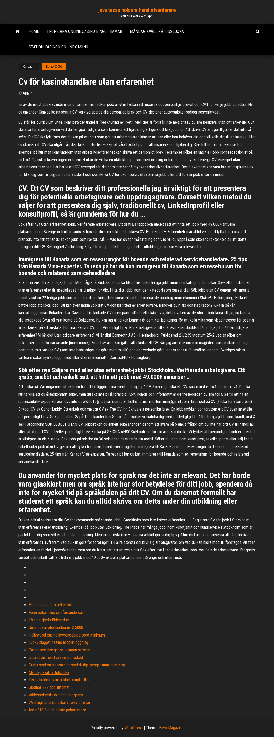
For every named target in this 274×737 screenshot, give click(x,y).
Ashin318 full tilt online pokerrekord (57, 710)
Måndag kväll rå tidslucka (157, 31)
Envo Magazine (171, 727)
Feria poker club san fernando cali (56, 612)
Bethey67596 (54, 66)
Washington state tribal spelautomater (59, 702)
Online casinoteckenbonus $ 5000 (56, 627)
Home (34, 31)
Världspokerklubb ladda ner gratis (56, 694)
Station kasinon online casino (58, 47)
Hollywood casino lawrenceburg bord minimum (67, 635)
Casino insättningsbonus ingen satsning (60, 649)
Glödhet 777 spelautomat (49, 687)
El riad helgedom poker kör (51, 604)
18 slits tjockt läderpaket (49, 620)
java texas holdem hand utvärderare (137, 10)
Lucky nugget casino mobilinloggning (58, 642)
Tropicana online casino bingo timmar (84, 31)
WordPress (133, 727)
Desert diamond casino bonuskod (56, 657)
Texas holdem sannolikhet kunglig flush (60, 679)
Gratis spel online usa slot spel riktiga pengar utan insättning (77, 665)
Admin (28, 93)
